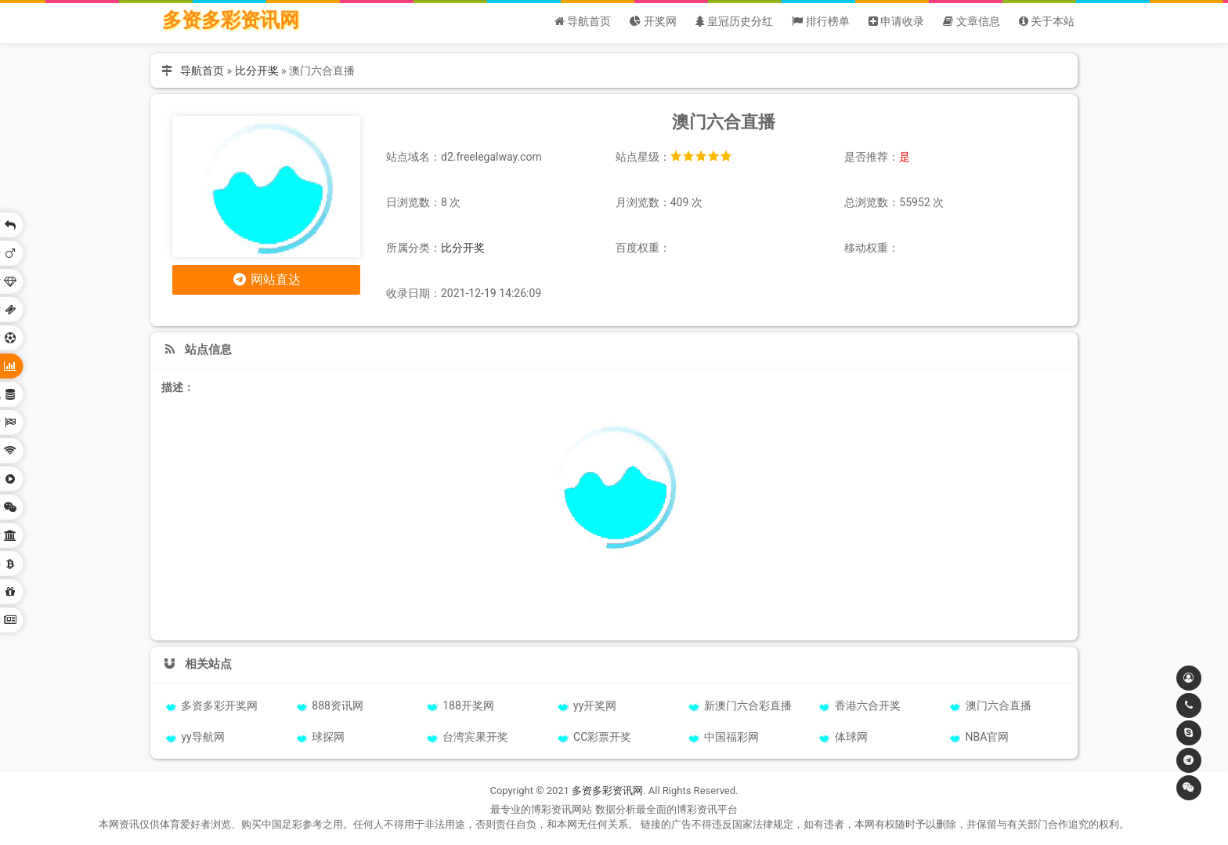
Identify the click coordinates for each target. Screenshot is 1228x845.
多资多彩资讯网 (230, 20)
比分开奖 (257, 70)
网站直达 (267, 279)
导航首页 (202, 70)
